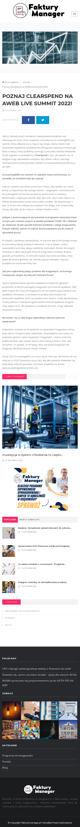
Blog (8, 625)
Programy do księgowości (22, 611)
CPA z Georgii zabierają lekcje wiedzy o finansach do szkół (36, 668)
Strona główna (10, 82)
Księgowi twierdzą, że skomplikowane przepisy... (43, 582)
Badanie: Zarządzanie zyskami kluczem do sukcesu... (45, 528)
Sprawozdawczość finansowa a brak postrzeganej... (44, 546)
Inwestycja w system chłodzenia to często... (32, 455)
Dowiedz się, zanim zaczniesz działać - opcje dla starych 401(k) (39, 674)
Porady (26, 82)
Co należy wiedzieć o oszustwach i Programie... (42, 564)
